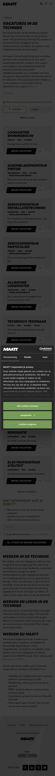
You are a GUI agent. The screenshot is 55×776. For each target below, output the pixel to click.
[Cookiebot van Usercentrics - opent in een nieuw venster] (40, 349)
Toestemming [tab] (10, 357)
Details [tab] (27, 357)
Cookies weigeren (27, 424)
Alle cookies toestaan (27, 406)
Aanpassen (27, 415)
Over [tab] (45, 357)
